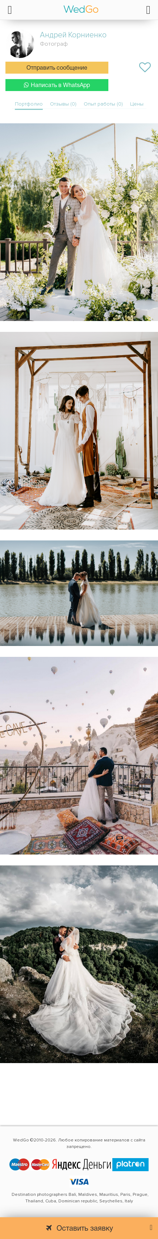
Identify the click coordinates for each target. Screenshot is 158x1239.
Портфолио (29, 104)
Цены (137, 104)
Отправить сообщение (56, 68)
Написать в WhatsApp (57, 85)
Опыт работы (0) (103, 104)
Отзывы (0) (63, 104)
